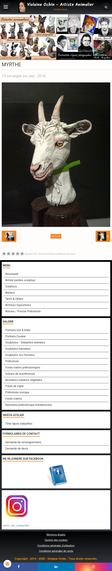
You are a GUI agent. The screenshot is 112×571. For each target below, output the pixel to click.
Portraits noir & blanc (18, 330)
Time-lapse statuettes (18, 423)
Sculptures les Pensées (20, 355)
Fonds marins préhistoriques (22, 367)
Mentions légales (56, 534)
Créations (11, 286)
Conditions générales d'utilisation (56, 545)
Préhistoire (12, 361)
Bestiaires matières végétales (23, 380)
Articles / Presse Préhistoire (23, 311)
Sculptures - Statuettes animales (25, 342)
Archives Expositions (18, 305)
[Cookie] (7, 564)
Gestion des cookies (56, 540)
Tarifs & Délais (14, 298)
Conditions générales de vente (56, 551)
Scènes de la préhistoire (20, 373)
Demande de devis (16, 448)
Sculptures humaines (18, 348)
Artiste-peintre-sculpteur (20, 280)
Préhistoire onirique (17, 392)
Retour (56, 236)
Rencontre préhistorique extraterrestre (28, 405)
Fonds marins (13, 398)
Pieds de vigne (14, 386)
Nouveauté (11, 274)
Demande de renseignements (23, 442)
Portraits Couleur (15, 336)
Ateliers (10, 292)
